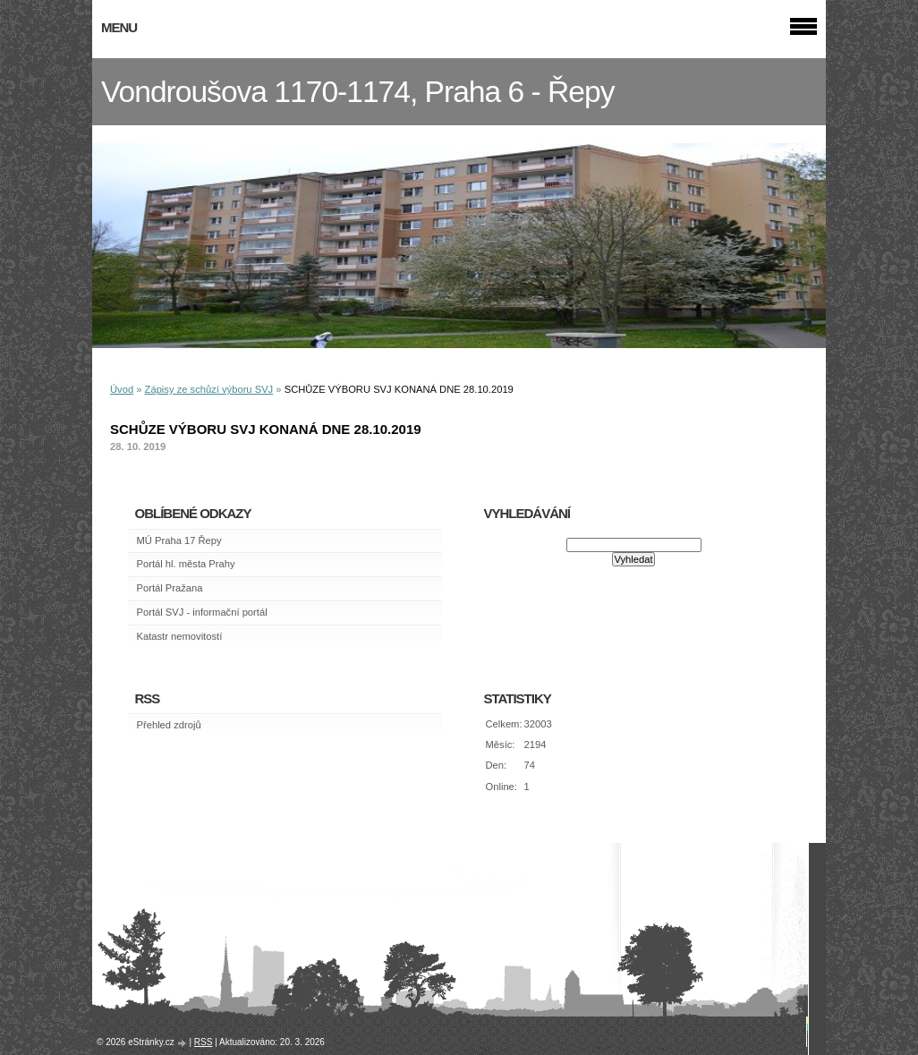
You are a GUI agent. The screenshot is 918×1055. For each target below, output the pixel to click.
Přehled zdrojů (169, 724)
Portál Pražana (170, 588)
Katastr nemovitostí (180, 636)
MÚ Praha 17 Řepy (179, 540)
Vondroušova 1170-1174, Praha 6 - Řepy (357, 91)
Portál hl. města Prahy (186, 563)
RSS (203, 1042)
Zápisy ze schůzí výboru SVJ (209, 389)
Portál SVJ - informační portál (202, 612)
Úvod (121, 389)
